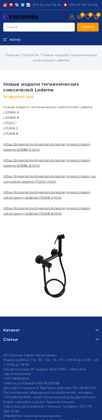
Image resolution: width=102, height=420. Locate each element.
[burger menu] (12, 39)
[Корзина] (96, 17)
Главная (12, 55)
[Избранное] (88, 17)
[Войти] (72, 17)
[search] (88, 27)
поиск (12, 27)
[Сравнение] (80, 17)
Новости (30, 55)
